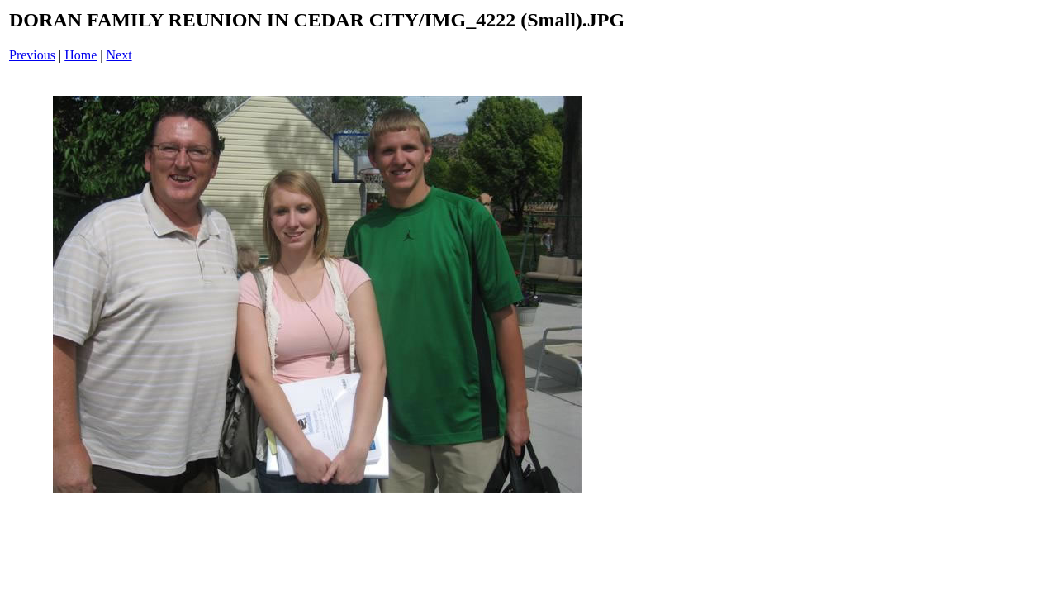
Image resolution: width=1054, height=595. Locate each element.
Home (80, 55)
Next (119, 55)
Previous (32, 55)
